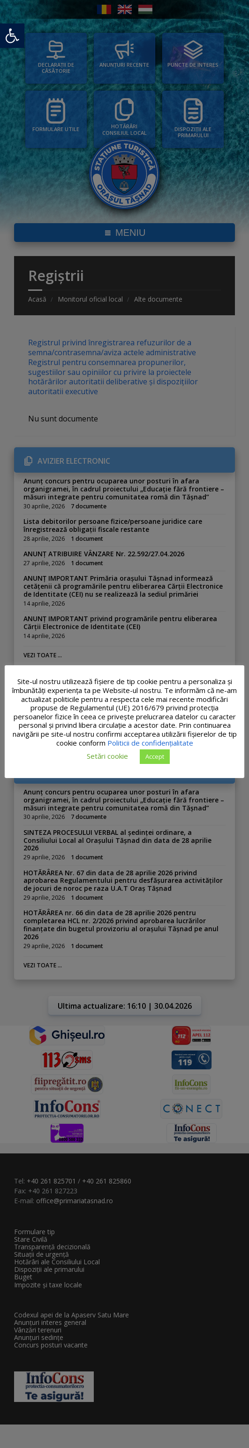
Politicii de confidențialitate (176, 742)
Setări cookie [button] (107, 756)
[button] (12, 35)
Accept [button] (154, 756)
